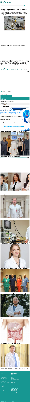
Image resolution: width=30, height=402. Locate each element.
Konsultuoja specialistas (20, 98)
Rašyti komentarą (11, 101)
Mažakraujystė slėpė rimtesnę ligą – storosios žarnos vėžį (12, 194)
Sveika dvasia (13, 395)
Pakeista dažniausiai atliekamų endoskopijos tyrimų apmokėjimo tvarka (14, 243)
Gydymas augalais (14, 389)
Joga (11, 394)
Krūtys (1, 383)
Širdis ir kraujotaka (3, 374)
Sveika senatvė (3, 392)
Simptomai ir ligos (14, 373)
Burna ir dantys (2, 385)
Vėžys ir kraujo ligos (13, 375)
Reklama (28, 71)
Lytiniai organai (2, 380)
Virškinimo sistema (12, 98)
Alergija (12, 374)
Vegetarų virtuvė (13, 393)
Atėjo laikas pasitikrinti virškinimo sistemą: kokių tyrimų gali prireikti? (14, 268)
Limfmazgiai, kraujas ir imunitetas (5, 382)
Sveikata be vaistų (14, 388)
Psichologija (2, 389)
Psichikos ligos (2, 386)
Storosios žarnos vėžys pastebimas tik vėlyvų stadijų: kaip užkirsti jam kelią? (14, 369)
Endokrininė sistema (3, 376)
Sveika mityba (13, 391)
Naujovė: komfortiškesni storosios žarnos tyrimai (10, 156)
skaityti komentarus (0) (4, 101)
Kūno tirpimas (12, 377)
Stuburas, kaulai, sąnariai (4, 379)
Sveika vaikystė (3, 390)
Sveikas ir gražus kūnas (14, 392)
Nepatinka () (9, 91)
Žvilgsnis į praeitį (3, 391)
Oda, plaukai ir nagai (3, 381)
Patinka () (3, 91)
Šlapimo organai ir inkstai (4, 378)
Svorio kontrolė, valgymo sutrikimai (15, 379)
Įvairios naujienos (4, 99)
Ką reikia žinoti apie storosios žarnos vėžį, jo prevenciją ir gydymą (13, 218)
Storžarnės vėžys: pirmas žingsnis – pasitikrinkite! (10, 343)
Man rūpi (6, 98)
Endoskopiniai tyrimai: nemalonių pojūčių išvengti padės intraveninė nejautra (14, 318)
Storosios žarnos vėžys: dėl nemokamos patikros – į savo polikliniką (14, 131)
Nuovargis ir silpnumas (14, 381)
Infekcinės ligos (13, 382)
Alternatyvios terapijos (14, 390)
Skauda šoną (12, 378)
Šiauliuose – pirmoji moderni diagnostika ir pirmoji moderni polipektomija (15, 293)
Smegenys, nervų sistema (4, 377)
